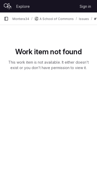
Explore (23, 6)
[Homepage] (7, 6)
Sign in (85, 6)
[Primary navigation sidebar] (6, 19)
